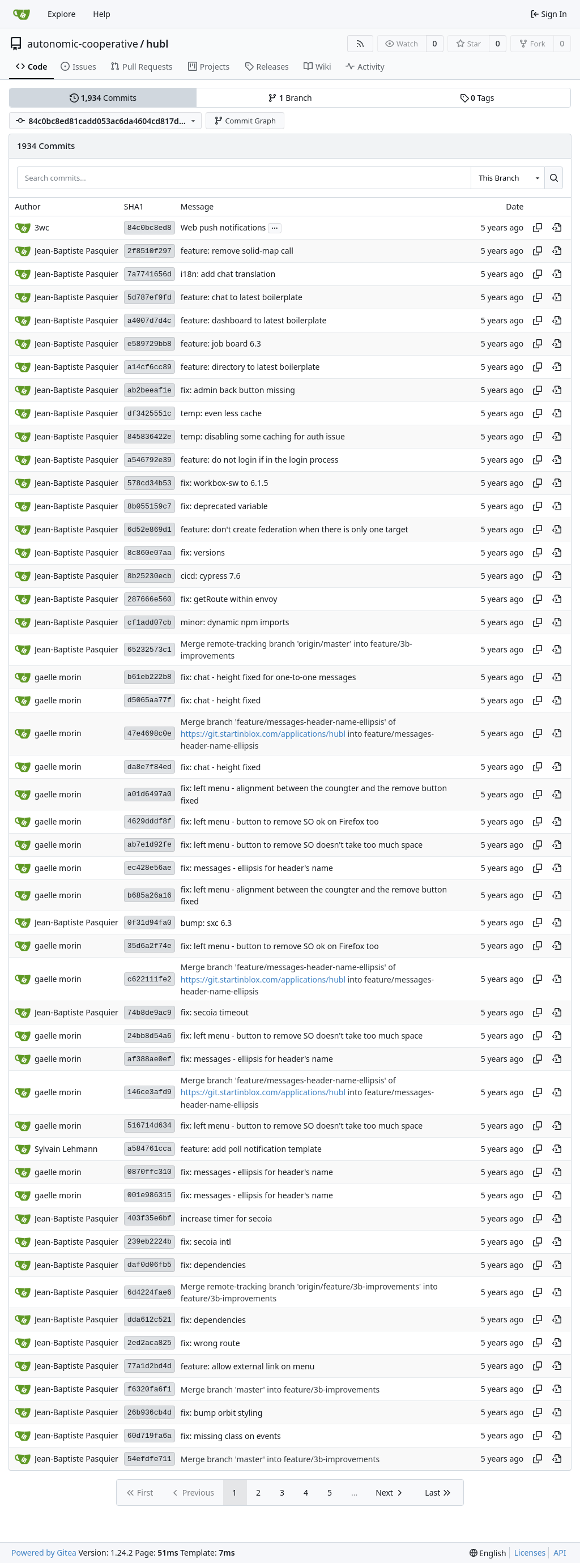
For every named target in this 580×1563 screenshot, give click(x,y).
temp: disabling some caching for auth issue (263, 437)
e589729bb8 (149, 344)
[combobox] (507, 177)
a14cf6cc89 (149, 367)
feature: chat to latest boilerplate (241, 297)
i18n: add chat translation (228, 274)
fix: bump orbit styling (221, 1412)
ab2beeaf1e (149, 390)
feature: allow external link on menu (248, 1366)
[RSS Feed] (360, 43)
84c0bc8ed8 (149, 228)
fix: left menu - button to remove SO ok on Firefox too (280, 821)
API (559, 1552)
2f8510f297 (149, 251)
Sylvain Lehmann (66, 1148)
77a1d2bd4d (149, 1366)
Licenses (530, 1552)
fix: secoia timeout (215, 1012)
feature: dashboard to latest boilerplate (254, 320)
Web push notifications (223, 228)
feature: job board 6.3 (221, 344)
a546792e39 (149, 460)
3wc (42, 227)
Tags (477, 97)
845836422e (149, 437)
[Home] (21, 14)
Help (101, 13)
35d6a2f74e (149, 946)
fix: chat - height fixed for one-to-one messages (268, 677)
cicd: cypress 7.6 (211, 576)
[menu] (488, 1553)
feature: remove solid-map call (237, 251)
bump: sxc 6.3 (206, 922)
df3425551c (149, 413)
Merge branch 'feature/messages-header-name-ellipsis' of (288, 721)
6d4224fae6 (149, 1292)
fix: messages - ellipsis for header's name (257, 867)
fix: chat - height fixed (221, 700)
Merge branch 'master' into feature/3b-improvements (280, 1389)
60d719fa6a (149, 1436)
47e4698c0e (149, 733)
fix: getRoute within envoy (229, 599)
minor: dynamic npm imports (235, 622)
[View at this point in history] (556, 227)
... (274, 227)
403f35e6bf (149, 1218)
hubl (157, 43)
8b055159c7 (149, 506)
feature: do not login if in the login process (260, 460)
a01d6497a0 (149, 794)
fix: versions (203, 553)
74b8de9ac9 (149, 1013)
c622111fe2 (149, 979)
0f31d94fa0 (149, 923)
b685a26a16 (149, 895)
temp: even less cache (221, 413)
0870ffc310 (149, 1172)
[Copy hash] (537, 227)
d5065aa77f (149, 700)
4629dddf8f (149, 821)
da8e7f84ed (149, 767)
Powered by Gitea (43, 1552)
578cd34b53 (149, 483)
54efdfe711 (149, 1459)
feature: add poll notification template (251, 1148)
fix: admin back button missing (238, 390)
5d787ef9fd (149, 297)
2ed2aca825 (149, 1343)
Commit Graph (245, 121)
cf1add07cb (149, 622)
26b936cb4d (149, 1412)
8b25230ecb (149, 576)
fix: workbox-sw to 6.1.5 (224, 483)
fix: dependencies (213, 1264)
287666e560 (149, 599)
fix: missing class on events (231, 1435)
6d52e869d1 (149, 530)
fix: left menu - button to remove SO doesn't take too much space (302, 844)
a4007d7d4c (149, 321)
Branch (290, 97)
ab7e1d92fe (149, 844)
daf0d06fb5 (149, 1265)
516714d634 (149, 1125)
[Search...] (553, 177)
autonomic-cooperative (82, 43)
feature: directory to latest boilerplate (250, 367)
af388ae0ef (149, 1059)
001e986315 (149, 1195)
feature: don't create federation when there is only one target (294, 529)
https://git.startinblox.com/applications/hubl (263, 733)
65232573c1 (149, 650)
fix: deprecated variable (224, 506)
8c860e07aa (149, 553)
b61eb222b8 (149, 677)
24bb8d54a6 (149, 1036)
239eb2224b (149, 1241)
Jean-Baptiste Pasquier (76, 250)
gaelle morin (58, 677)
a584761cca (149, 1149)
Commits (103, 97)
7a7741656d (149, 274)
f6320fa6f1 (149, 1389)
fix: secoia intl (206, 1241)
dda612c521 (149, 1320)
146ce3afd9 (149, 1092)
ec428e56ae (149, 868)
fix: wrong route (210, 1343)
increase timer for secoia (226, 1218)
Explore (61, 13)
